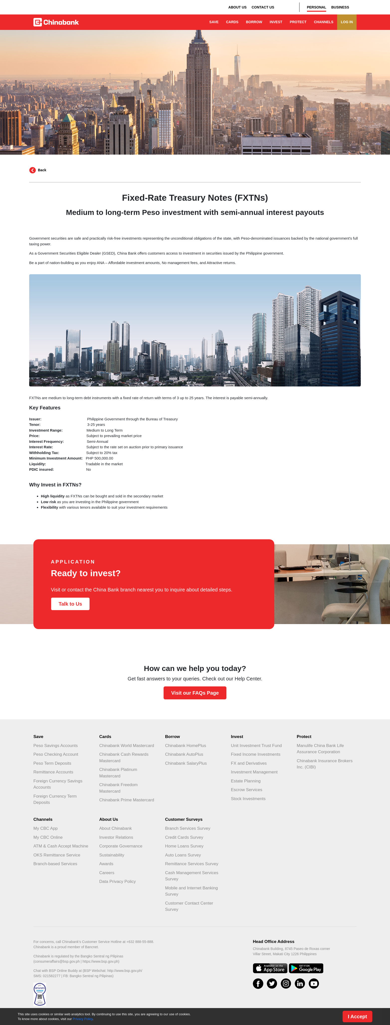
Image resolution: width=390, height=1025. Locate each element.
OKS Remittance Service (56, 855)
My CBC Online (48, 837)
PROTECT (298, 22)
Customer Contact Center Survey (189, 906)
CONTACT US (263, 7)
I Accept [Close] (357, 1016)
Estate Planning (246, 781)
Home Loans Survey (184, 846)
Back (42, 170)
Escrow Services (246, 789)
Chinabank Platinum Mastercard (118, 772)
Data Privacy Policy (117, 881)
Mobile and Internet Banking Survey (191, 891)
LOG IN (347, 22)
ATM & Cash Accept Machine (60, 846)
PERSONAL (316, 7)
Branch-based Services (55, 863)
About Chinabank (115, 828)
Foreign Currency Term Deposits (55, 799)
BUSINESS (340, 7)
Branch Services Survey (187, 828)
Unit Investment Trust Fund (256, 745)
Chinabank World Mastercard (126, 745)
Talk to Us (70, 604)
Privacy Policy (83, 1019)
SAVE (213, 22)
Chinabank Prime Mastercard (126, 800)
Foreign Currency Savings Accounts (58, 784)
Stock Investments (248, 798)
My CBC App (45, 828)
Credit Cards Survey (184, 837)
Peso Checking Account (55, 754)
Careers (106, 872)
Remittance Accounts (53, 772)
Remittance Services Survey (191, 863)
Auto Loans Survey (183, 855)
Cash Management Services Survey (191, 876)
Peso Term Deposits (52, 763)
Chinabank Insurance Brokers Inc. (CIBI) (325, 764)
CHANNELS (323, 22)
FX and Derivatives (249, 763)
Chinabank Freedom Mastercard (118, 788)
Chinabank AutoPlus (184, 754)
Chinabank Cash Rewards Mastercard (124, 757)
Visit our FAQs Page (195, 693)
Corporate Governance (120, 846)
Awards (106, 863)
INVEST (276, 22)
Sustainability (111, 855)
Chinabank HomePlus (185, 745)
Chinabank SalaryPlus (186, 763)
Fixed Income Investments (255, 754)
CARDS (232, 22)
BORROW (254, 22)
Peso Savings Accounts (55, 745)
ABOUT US (237, 7)
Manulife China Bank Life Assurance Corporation (320, 748)
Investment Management (254, 772)
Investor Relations (116, 837)
